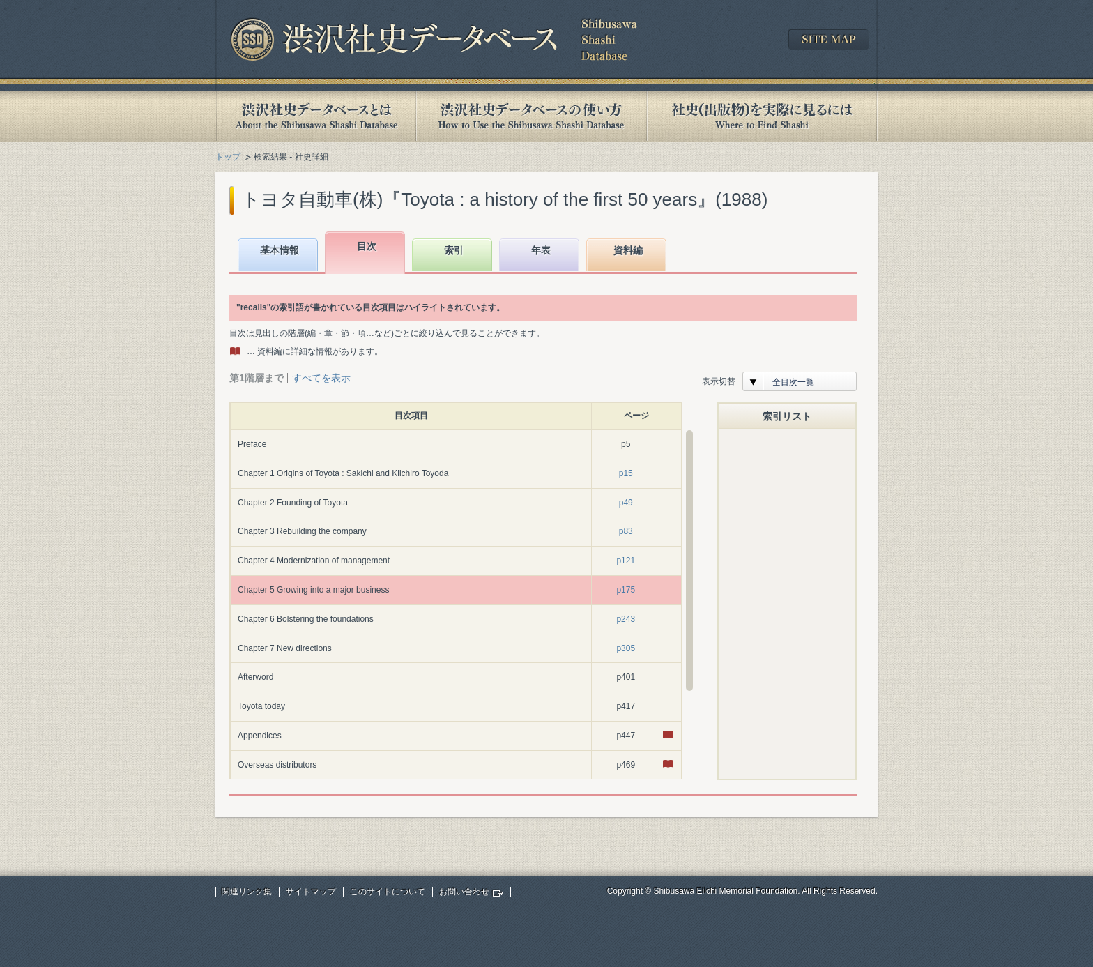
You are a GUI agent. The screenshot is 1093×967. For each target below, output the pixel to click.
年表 (541, 250)
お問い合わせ (464, 892)
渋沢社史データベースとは (315, 116)
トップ (227, 157)
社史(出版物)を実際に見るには (762, 116)
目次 (366, 246)
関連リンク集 (247, 892)
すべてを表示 (321, 377)
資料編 (628, 250)
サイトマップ (311, 892)
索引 (454, 250)
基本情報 (279, 250)
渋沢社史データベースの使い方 (531, 116)
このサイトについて (387, 892)
